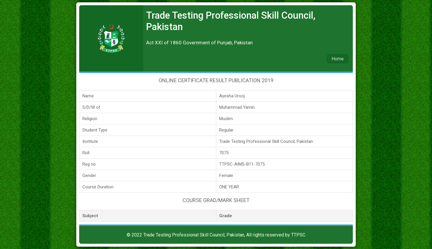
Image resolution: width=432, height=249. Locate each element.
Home (338, 59)
